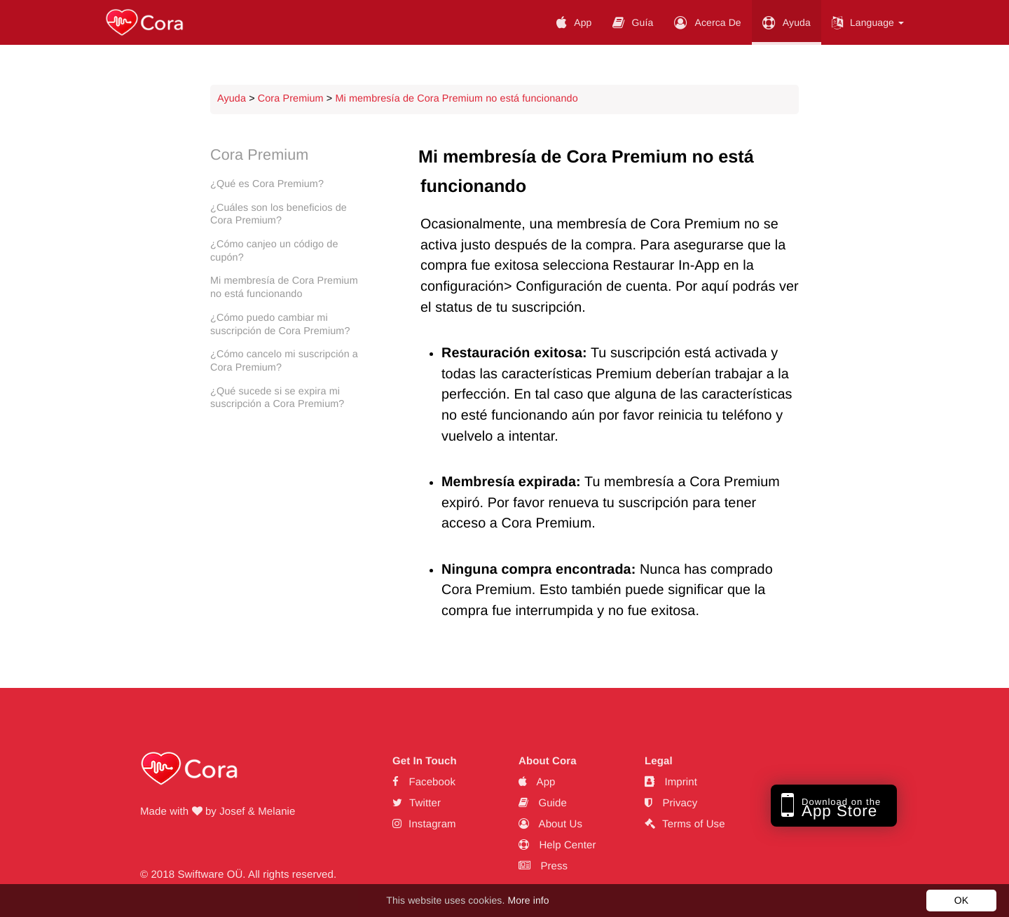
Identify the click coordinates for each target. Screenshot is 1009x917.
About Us (550, 824)
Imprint (671, 782)
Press (543, 866)
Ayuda (786, 22)
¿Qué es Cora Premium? (267, 184)
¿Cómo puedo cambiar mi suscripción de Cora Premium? (280, 324)
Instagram (424, 824)
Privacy (671, 803)
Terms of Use (685, 824)
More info (528, 900)
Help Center (557, 845)
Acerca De (707, 22)
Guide (543, 803)
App (573, 22)
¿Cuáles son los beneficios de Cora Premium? (278, 214)
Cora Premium (291, 98)
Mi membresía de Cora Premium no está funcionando (456, 98)
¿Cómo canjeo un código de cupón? (274, 251)
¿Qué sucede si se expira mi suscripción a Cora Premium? (277, 398)
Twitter (416, 803)
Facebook (423, 782)
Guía (632, 22)
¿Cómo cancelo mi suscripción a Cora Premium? (284, 361)
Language (868, 22)
